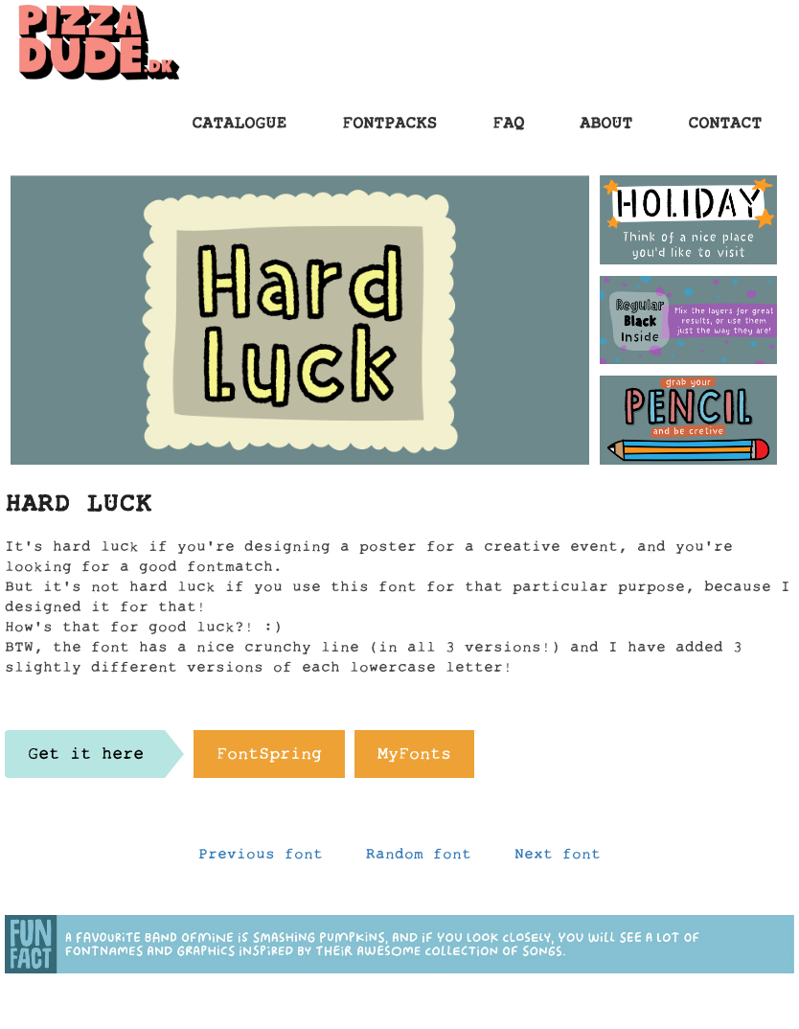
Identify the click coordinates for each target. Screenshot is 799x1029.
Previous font (260, 858)
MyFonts (414, 758)
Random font (418, 858)
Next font (557, 858)
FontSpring (269, 758)
